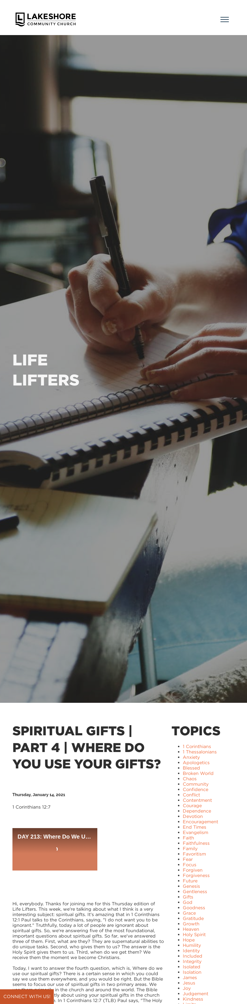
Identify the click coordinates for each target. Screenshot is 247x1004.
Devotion (193, 816)
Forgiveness (196, 875)
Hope (189, 940)
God (187, 902)
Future (190, 881)
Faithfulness (196, 843)
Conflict (191, 795)
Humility (192, 945)
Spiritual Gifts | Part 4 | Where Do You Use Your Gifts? (86, 747)
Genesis (191, 886)
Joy (187, 988)
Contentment (197, 800)
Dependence (197, 811)
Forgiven (193, 870)
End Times (194, 827)
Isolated (191, 966)
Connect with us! (26, 996)
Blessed (191, 768)
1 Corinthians (197, 746)
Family (190, 848)
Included (192, 956)
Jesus (189, 983)
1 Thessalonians (200, 752)
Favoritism (194, 854)
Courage (192, 805)
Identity (191, 950)
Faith (188, 838)
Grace (189, 913)
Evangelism (195, 832)
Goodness (194, 907)
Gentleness (195, 891)
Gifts (188, 897)
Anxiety (191, 757)
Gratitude (193, 918)
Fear (188, 859)
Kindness (193, 999)
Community (196, 784)
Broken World (198, 773)
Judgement (195, 993)
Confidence (195, 789)
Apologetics (196, 762)
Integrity (192, 961)
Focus (189, 864)
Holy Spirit (194, 934)
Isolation (192, 972)
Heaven (191, 929)
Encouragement (200, 821)
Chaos (190, 778)
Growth (191, 924)
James (190, 977)
